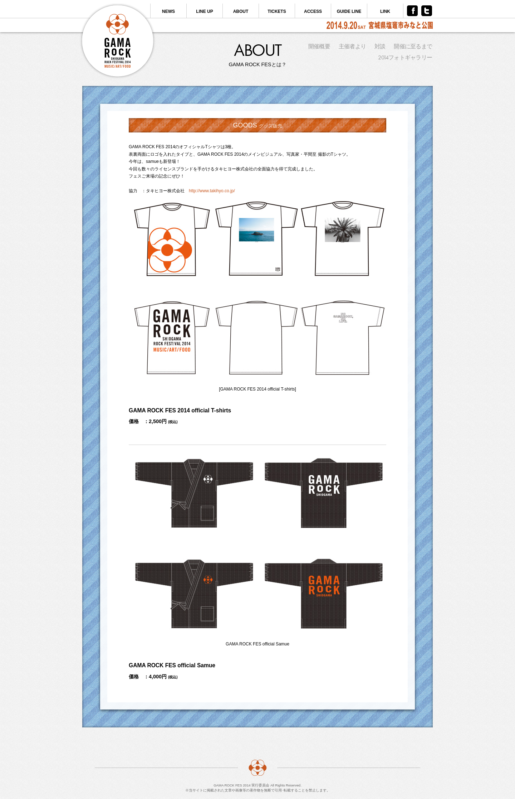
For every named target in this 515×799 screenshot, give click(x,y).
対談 (379, 46)
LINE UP (204, 11)
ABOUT (241, 11)
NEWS (168, 11)
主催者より (352, 46)
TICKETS (277, 11)
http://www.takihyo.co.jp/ (212, 190)
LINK (385, 11)
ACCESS (313, 11)
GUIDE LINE (349, 11)
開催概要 (319, 46)
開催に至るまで (413, 46)
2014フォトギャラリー (405, 57)
